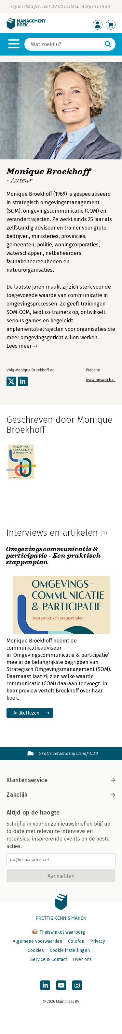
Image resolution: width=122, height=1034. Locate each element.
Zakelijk (61, 794)
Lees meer (19, 346)
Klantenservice (61, 780)
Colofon (76, 941)
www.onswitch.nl (100, 380)
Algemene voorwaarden (37, 941)
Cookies (36, 950)
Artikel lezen (26, 713)
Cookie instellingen (70, 950)
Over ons (82, 959)
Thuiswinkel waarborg (59, 932)
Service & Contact (48, 959)
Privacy (97, 941)
